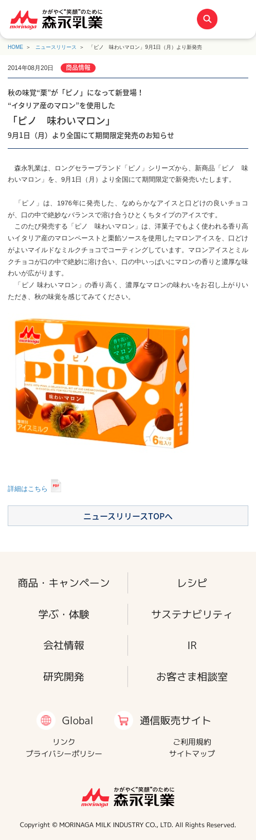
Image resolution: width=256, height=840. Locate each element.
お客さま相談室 (192, 677)
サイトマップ (192, 753)
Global (78, 720)
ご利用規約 (192, 742)
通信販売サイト (175, 720)
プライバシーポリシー (64, 753)
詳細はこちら (28, 489)
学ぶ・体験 (63, 614)
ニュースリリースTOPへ (128, 516)
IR (192, 645)
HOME (15, 47)
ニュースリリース (56, 47)
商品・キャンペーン (63, 582)
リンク (64, 742)
